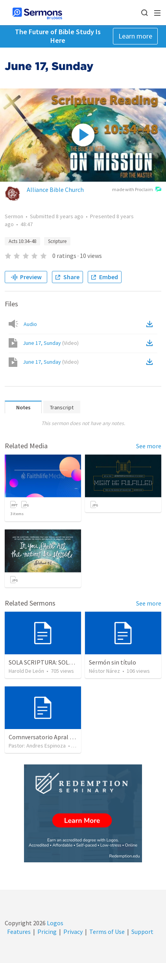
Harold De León (26, 670)
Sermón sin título (112, 662)
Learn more (135, 36)
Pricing (47, 931)
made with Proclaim (136, 189)
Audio (30, 324)
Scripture (57, 241)
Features (19, 931)
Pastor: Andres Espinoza (37, 745)
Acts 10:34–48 (22, 241)
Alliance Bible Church (55, 189)
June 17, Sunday (51, 342)
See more (148, 446)
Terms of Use (107, 931)
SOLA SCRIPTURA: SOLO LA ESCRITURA (61, 662)
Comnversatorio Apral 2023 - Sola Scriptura (67, 737)
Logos (54, 923)
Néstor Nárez (104, 670)
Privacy (73, 931)
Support (142, 931)
